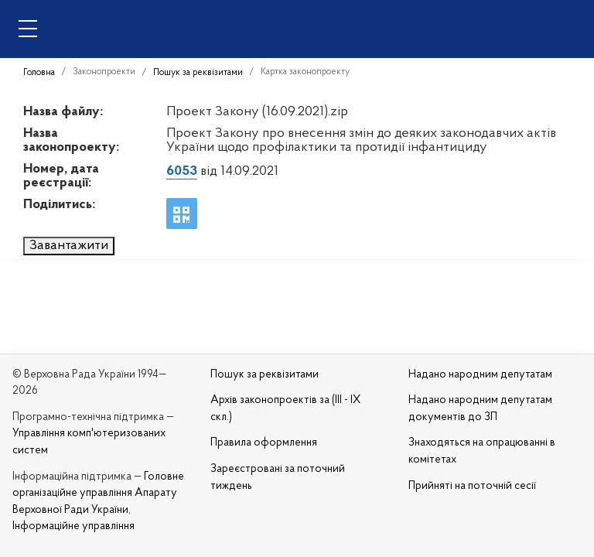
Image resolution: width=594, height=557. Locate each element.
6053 (181, 171)
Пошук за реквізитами (198, 72)
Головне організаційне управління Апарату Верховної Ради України (98, 493)
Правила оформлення (263, 443)
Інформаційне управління (73, 526)
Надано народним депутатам (480, 375)
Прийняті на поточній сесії (472, 486)
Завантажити (68, 245)
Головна (39, 72)
